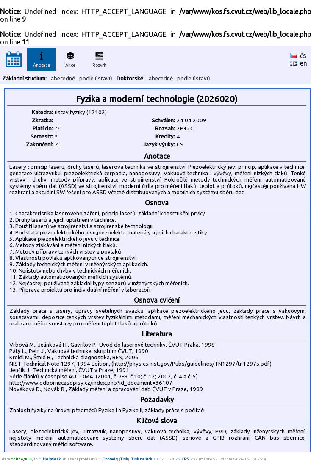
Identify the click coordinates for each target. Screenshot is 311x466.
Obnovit (110, 459)
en (303, 63)
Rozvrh (99, 58)
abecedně (63, 78)
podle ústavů (95, 78)
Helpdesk (52, 459)
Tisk (124, 459)
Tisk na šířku (143, 459)
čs (303, 55)
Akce (70, 58)
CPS (185, 459)
